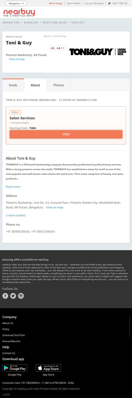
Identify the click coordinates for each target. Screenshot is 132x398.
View (66, 134)
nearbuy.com (10, 22)
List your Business (94, 3)
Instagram (21, 296)
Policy (5, 329)
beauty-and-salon (54, 22)
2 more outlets (16, 215)
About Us (7, 323)
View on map (17, 59)
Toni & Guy (77, 22)
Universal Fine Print (13, 335)
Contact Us (8, 353)
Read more (13, 186)
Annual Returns (11, 341)
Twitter (13, 296)
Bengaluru (31, 22)
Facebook (5, 296)
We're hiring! (55, 3)
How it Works (73, 3)
